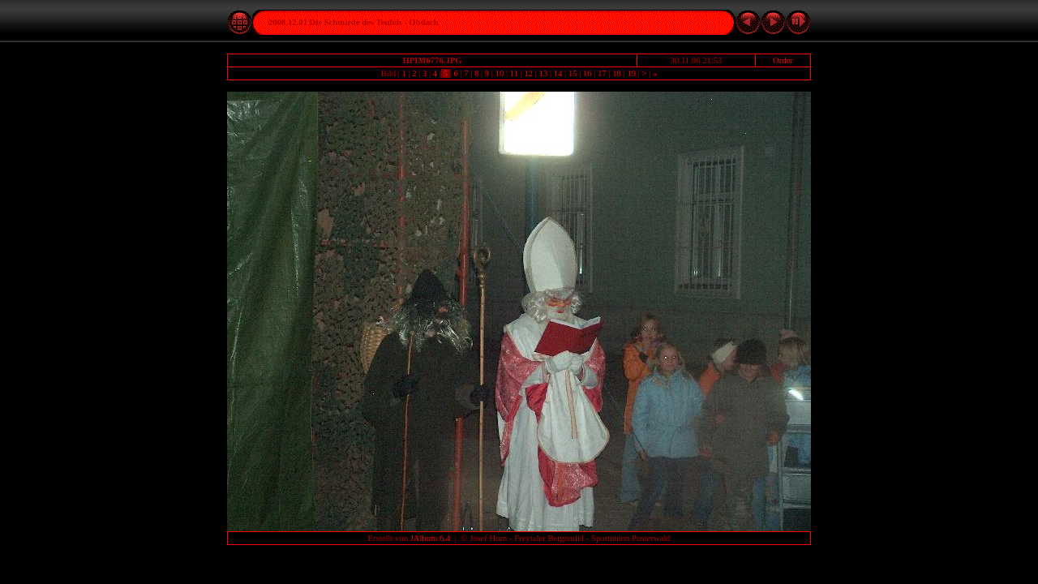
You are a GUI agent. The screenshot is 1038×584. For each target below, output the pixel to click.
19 (631, 73)
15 (572, 73)
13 (543, 73)
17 (601, 73)
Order (783, 60)
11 (514, 73)
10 (499, 73)
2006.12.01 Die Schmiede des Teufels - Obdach (353, 22)
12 (528, 73)
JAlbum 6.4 (430, 538)
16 (587, 73)
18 (617, 73)
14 (557, 73)
